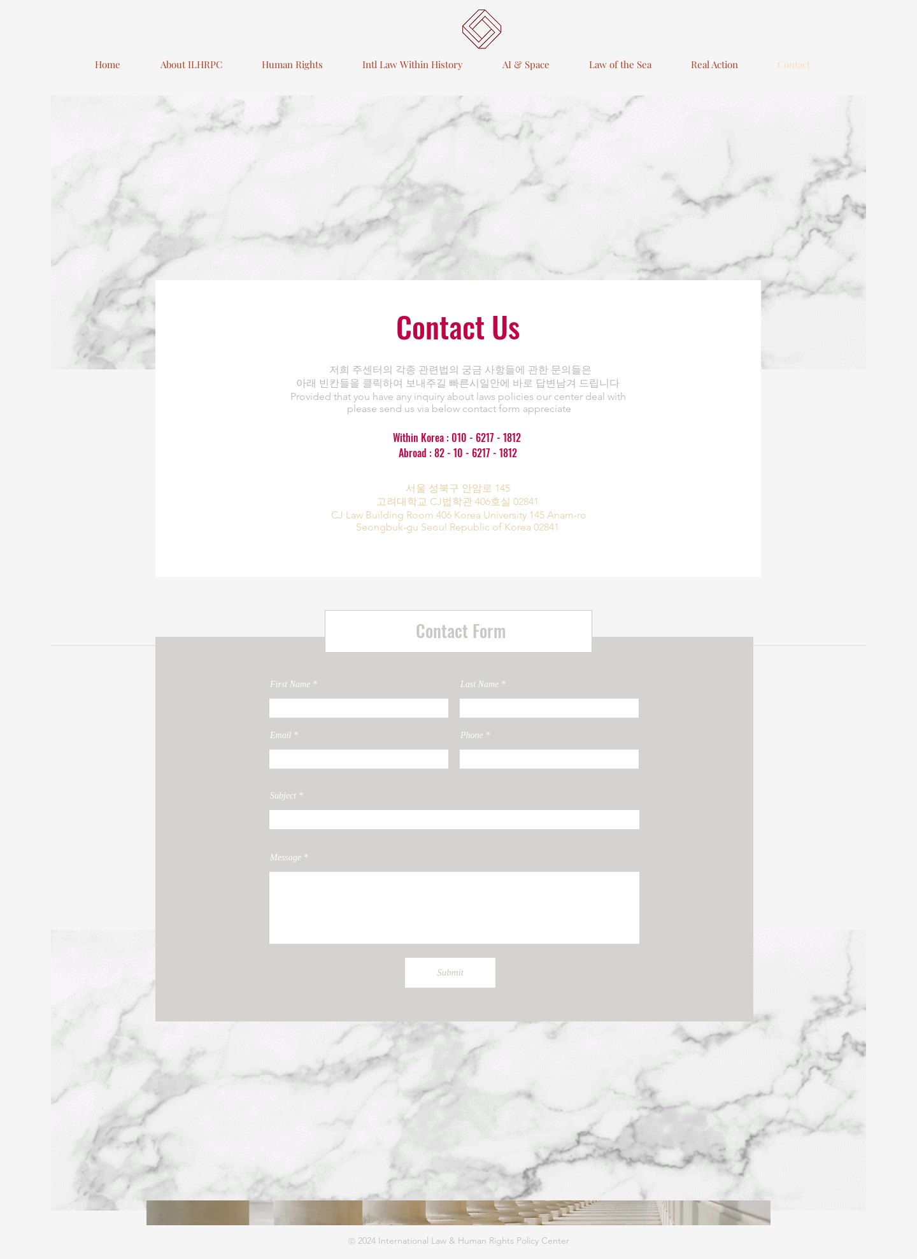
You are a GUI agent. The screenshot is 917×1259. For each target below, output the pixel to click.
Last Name (480, 684)
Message (287, 857)
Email (280, 735)
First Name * (293, 684)
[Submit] (450, 973)
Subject (284, 796)
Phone (471, 735)
